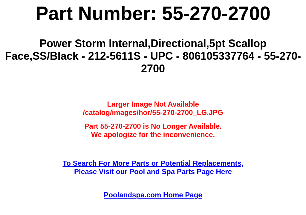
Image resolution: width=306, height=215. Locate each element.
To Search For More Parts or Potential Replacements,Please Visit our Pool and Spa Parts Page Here (152, 167)
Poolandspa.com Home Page (153, 195)
